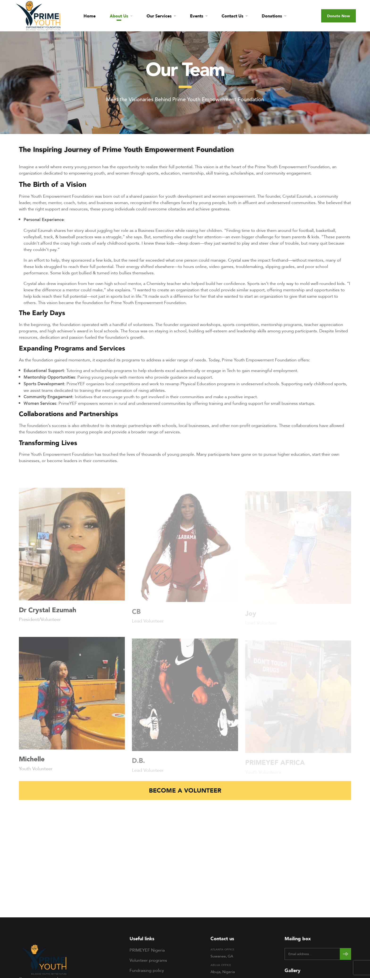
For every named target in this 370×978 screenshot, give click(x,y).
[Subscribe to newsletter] (345, 954)
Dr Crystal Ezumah (47, 613)
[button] (338, 15)
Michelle (32, 762)
